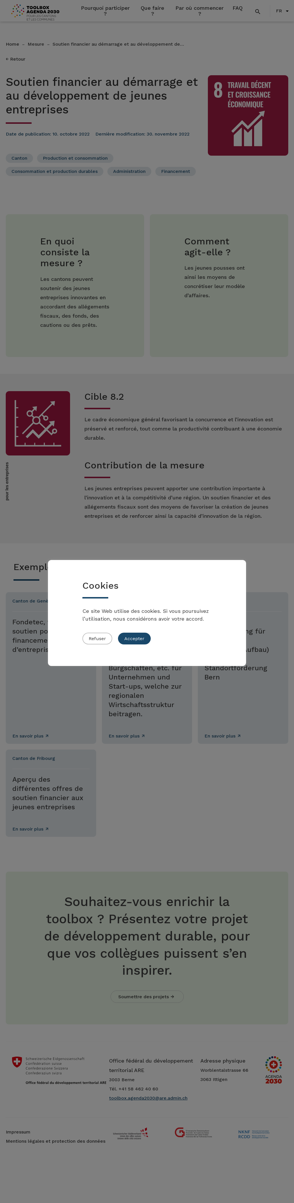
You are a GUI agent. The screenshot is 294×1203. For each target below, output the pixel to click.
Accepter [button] (134, 638)
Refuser (97, 638)
